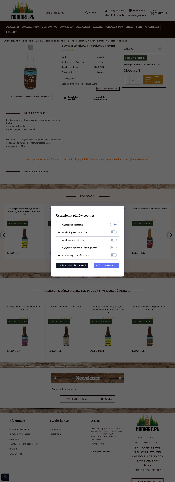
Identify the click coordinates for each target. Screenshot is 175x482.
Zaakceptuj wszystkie (106, 265)
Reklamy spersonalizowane (75, 255)
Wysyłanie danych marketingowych (79, 248)
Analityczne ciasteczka (73, 240)
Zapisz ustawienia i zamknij (72, 265)
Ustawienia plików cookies (75, 216)
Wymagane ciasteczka (72, 225)
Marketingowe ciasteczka (74, 232)
